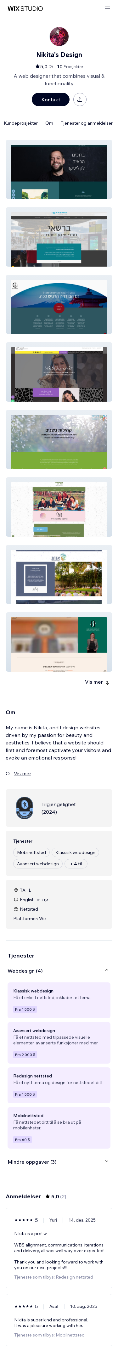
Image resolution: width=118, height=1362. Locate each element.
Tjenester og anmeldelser (87, 123)
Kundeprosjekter (21, 123)
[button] (59, 169)
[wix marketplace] (25, 8)
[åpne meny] (107, 8)
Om (49, 123)
